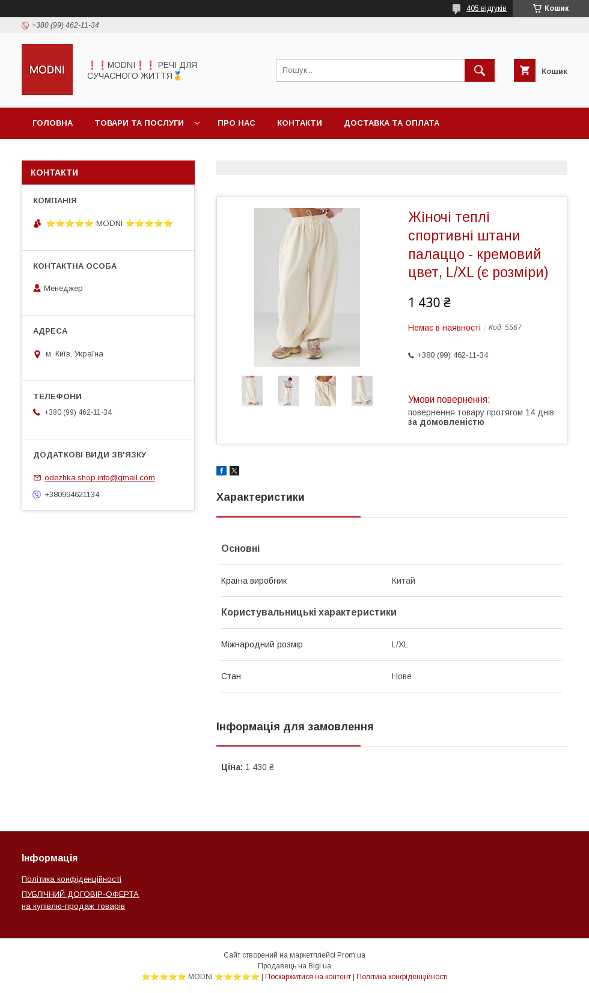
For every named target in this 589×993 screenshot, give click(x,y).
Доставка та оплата (391, 122)
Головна (52, 122)
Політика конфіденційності (71, 879)
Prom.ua (351, 955)
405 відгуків (486, 8)
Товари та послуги (139, 122)
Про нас (236, 122)
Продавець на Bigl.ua (294, 966)
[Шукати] (480, 70)
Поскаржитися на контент (308, 977)
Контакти (299, 122)
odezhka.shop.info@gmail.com (99, 477)
